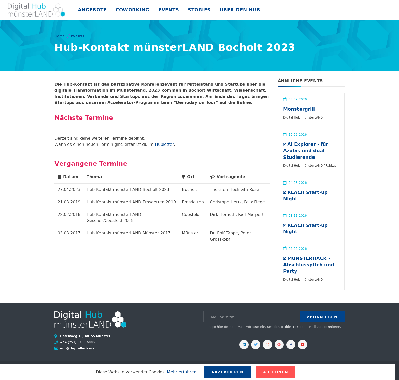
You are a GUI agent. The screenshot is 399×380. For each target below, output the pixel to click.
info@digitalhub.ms (76, 348)
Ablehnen (275, 372)
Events (168, 9)
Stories (199, 9)
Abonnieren (322, 317)
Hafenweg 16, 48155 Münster (84, 336)
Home (59, 36)
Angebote (92, 9)
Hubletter (164, 144)
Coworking (132, 9)
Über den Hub (240, 9)
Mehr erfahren (181, 372)
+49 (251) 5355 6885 (77, 342)
